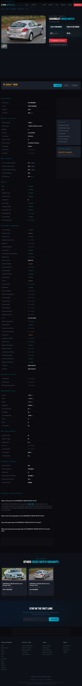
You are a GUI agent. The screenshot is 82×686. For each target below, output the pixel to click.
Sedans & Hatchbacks (27, 645)
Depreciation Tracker (47, 652)
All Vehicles (78, 1)
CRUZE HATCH (21, 8)
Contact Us (65, 647)
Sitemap (65, 652)
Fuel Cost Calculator (63, 139)
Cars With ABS (61, 133)
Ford (2, 656)
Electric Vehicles (26, 654)
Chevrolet (3, 667)
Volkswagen (4, 658)
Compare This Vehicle (63, 130)
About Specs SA (67, 645)
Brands (51, 5)
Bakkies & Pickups (26, 650)
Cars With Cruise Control (64, 136)
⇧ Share (74, 85)
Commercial (25, 652)
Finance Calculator (62, 141)
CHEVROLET (13, 8)
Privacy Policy (33, 679)
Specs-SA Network (10, 1)
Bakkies (63, 5)
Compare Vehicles (47, 645)
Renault (3, 665)
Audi (2, 650)
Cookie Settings (48, 679)
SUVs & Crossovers (26, 647)
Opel (2, 660)
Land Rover (4, 669)
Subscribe (54, 619)
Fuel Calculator (46, 647)
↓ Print (66, 85)
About (27, 5)
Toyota (2, 652)
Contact (34, 5)
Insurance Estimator (47, 654)
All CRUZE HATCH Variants (58, 44)
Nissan (2, 663)
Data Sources (66, 650)
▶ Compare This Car (58, 40)
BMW (2, 645)
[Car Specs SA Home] (12, 5)
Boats (74, 1)
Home (44, 5)
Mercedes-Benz (4, 647)
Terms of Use (41, 679)
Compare (57, 85)
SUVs (56, 5)
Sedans (70, 5)
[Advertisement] (40, 66)
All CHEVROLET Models (63, 125)
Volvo (2, 654)
